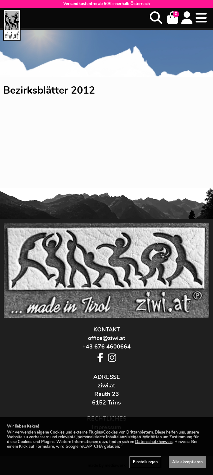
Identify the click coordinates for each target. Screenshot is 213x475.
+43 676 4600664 (106, 346)
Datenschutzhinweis (153, 442)
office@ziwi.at (106, 338)
